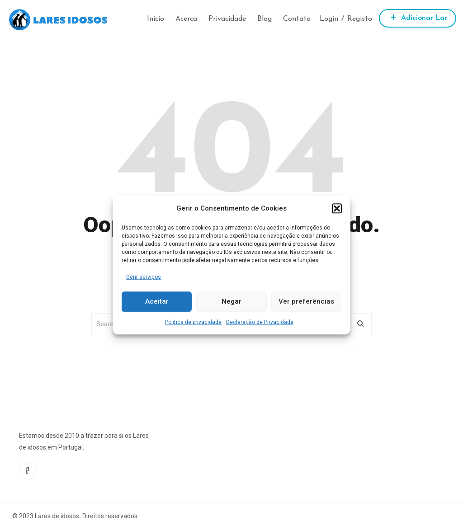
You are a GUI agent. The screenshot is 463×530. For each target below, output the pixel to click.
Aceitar (157, 302)
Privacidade (227, 19)
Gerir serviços (143, 277)
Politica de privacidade (193, 322)
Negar (231, 302)
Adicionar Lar (417, 17)
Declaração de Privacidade (259, 322)
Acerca (186, 19)
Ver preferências (306, 302)
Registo (359, 19)
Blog (264, 19)
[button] (336, 208)
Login (329, 19)
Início (155, 19)
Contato (297, 19)
